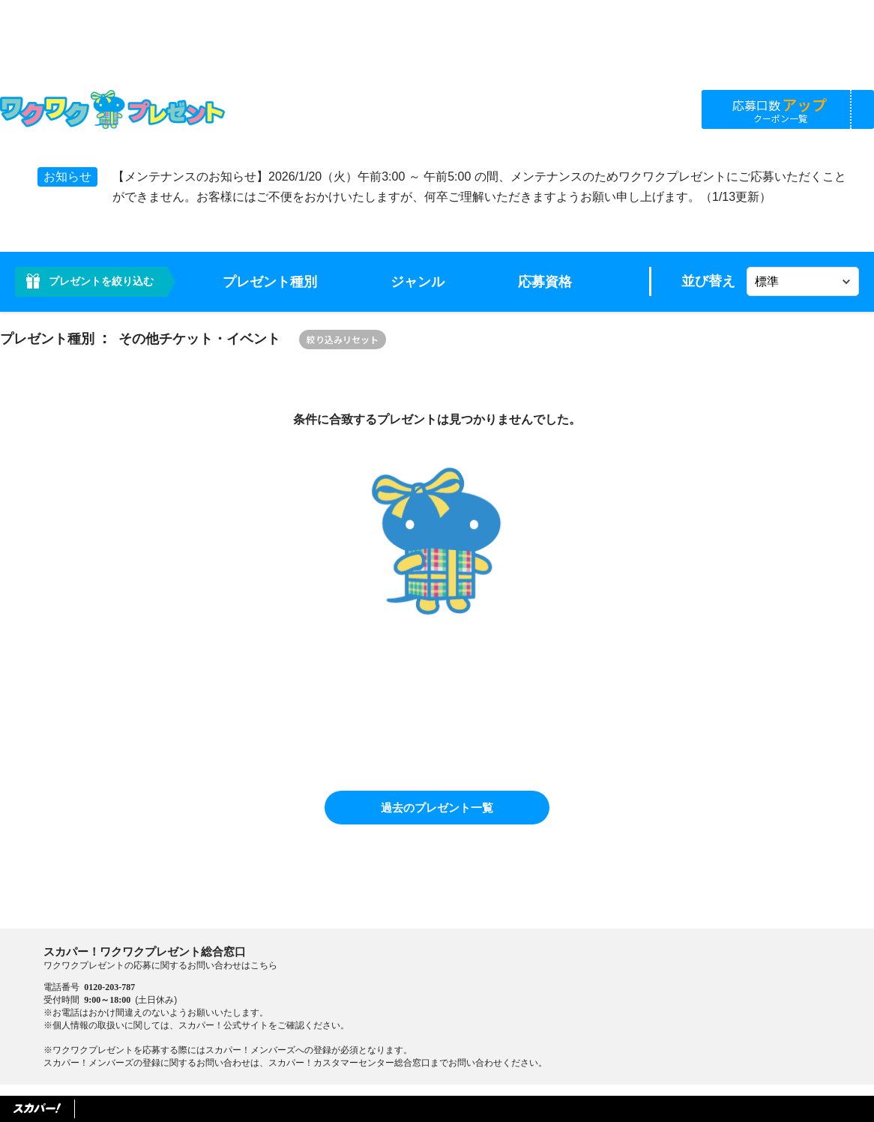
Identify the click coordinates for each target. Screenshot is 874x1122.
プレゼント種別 (270, 281)
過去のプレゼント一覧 (437, 807)
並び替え (708, 281)
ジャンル (417, 281)
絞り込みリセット (343, 339)
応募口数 (780, 109)
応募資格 (545, 281)
